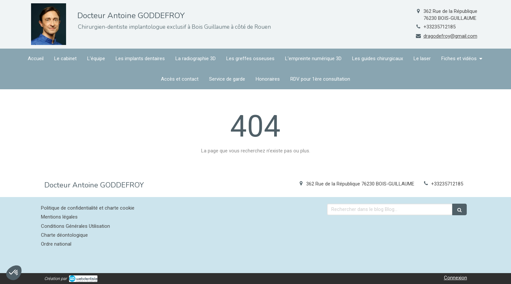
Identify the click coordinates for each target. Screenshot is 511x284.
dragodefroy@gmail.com (450, 36)
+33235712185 (439, 27)
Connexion (455, 278)
